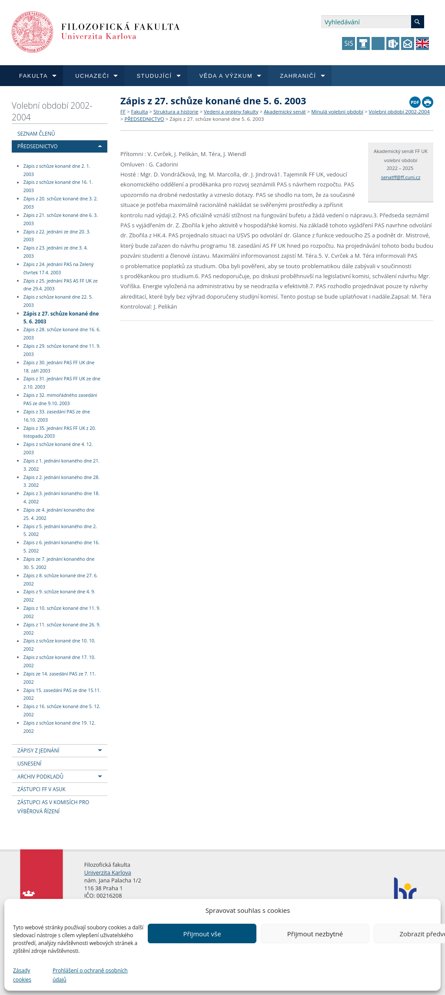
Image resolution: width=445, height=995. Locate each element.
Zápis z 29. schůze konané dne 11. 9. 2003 (61, 350)
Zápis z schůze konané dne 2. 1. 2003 (56, 170)
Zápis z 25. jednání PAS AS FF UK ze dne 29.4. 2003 (60, 285)
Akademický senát (285, 111)
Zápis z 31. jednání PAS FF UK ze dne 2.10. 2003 (61, 383)
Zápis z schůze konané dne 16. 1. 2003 (58, 187)
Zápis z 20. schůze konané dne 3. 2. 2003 (60, 203)
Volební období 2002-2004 (52, 111)
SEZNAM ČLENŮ (36, 133)
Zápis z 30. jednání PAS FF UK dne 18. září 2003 (59, 366)
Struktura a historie (175, 111)
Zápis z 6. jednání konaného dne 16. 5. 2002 (61, 546)
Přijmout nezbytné (315, 933)
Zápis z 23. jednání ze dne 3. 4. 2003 (55, 252)
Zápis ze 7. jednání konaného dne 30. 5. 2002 (59, 563)
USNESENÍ (29, 763)
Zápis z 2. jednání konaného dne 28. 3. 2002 (61, 481)
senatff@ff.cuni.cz (401, 177)
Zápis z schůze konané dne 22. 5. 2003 (58, 301)
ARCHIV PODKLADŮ (40, 776)
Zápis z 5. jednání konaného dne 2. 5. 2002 (60, 530)
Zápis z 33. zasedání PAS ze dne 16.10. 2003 (56, 416)
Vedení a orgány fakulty (231, 111)
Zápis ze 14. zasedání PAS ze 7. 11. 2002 (59, 678)
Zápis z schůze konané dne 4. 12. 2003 (58, 448)
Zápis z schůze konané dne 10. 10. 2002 (59, 645)
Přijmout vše (202, 933)
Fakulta (139, 111)
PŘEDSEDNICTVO (37, 146)
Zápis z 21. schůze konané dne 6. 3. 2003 (60, 219)
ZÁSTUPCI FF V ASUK (41, 788)
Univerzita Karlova (107, 872)
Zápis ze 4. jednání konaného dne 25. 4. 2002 (59, 514)
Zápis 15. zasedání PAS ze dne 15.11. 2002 (62, 694)
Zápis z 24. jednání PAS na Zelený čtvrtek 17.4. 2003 (58, 268)
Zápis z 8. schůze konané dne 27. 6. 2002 (60, 579)
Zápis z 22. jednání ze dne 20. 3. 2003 (56, 236)
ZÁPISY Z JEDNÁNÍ (38, 750)
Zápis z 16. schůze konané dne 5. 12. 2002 (61, 710)
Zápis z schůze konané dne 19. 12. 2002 (59, 727)
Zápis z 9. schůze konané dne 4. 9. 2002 (59, 596)
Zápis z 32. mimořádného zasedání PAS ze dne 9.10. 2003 (60, 399)
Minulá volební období (337, 111)
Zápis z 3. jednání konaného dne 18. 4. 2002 (61, 497)
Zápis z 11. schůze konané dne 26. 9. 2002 (61, 629)
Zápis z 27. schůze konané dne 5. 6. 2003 (61, 317)
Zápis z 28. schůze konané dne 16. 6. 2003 (61, 334)
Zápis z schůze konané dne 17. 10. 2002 (59, 661)
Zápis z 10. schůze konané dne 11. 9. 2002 (61, 612)
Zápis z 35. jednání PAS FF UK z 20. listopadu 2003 (59, 432)
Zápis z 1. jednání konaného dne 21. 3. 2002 (61, 465)
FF (123, 111)
